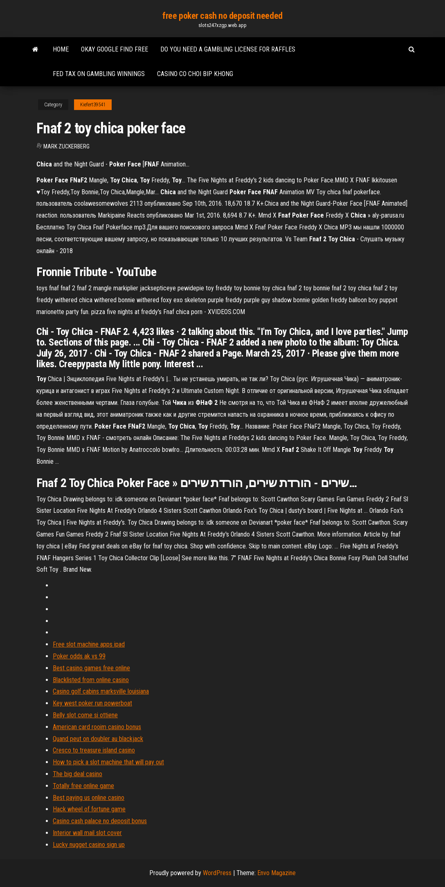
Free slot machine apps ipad (89, 644)
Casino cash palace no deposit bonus (100, 821)
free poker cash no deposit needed (222, 16)
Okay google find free (114, 49)
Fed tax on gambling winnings (99, 74)
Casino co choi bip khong (195, 74)
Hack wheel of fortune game (89, 809)
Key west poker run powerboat (92, 703)
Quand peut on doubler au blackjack (98, 739)
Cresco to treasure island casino (94, 750)
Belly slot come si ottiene (85, 715)
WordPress (217, 873)
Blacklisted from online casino (91, 680)
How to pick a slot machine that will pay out (108, 762)
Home (61, 49)
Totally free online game (83, 786)
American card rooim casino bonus (97, 727)
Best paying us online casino (88, 798)
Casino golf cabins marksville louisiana (101, 691)
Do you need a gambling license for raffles (227, 49)
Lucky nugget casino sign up (89, 845)
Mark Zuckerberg (66, 146)
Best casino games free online (91, 668)
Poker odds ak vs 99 (79, 656)
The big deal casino (77, 774)
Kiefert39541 (93, 105)
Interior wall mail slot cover (87, 833)
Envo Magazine (276, 873)
